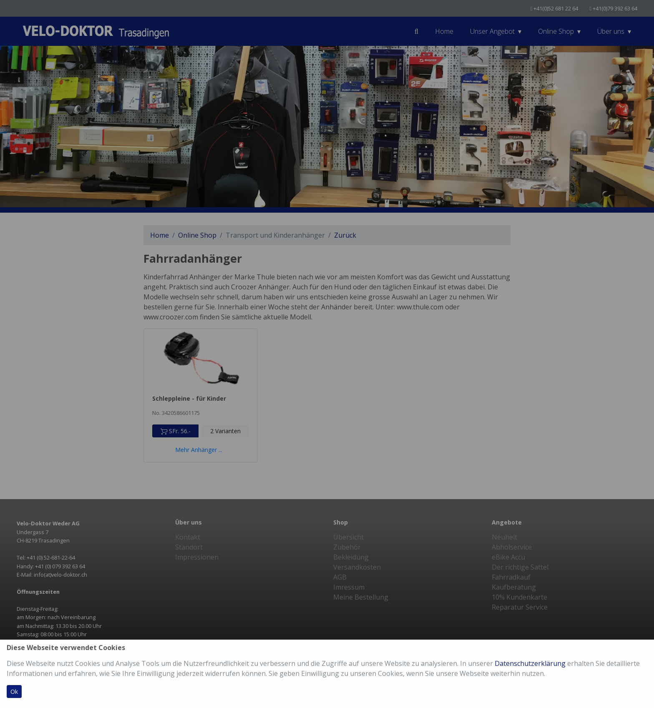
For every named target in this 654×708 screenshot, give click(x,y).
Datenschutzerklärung (530, 663)
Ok (14, 691)
